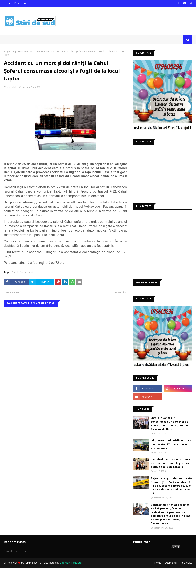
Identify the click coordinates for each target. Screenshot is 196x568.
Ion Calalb (12, 87)
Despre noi (20, 3)
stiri (27, 51)
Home (7, 3)
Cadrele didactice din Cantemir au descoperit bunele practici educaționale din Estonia (170, 463)
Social (23, 272)
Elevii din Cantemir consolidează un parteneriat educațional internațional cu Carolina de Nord (169, 423)
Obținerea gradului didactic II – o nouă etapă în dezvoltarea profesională (171, 444)
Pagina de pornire (13, 51)
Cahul (15, 272)
